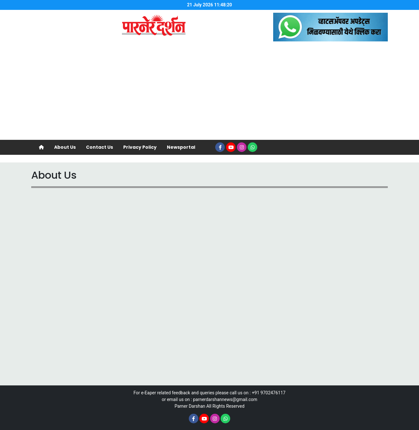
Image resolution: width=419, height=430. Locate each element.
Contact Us (99, 147)
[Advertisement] (209, 92)
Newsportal (181, 147)
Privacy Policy (140, 147)
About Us (65, 147)
